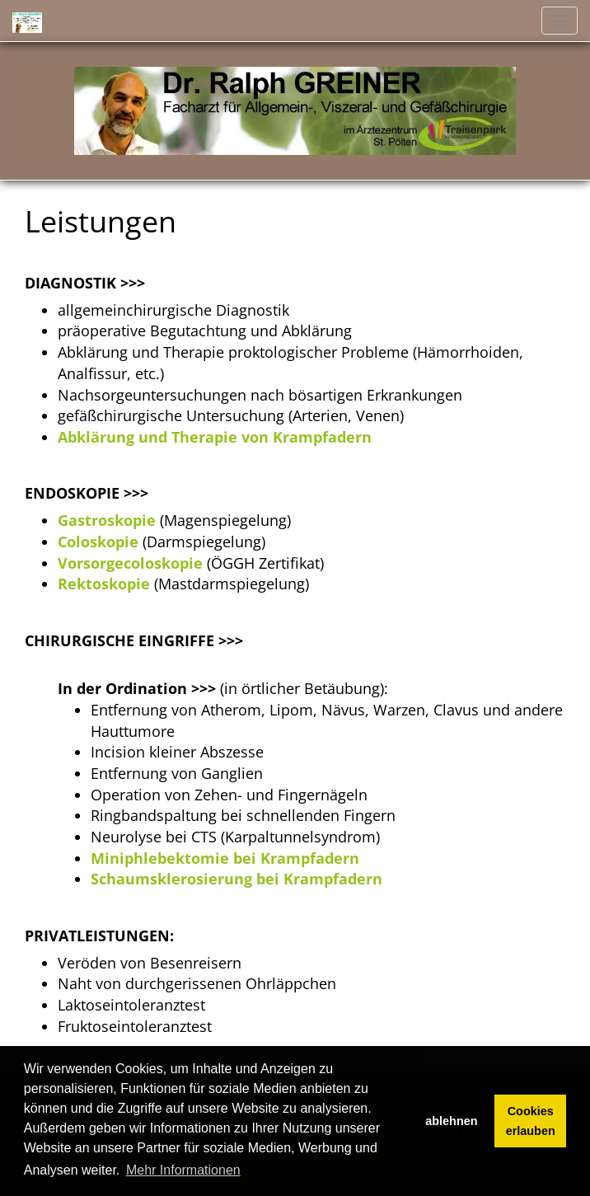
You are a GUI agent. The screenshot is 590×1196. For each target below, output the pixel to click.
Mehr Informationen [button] (183, 1170)
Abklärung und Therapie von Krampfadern (215, 437)
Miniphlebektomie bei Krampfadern (225, 858)
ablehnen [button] (451, 1121)
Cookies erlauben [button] (530, 1121)
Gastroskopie (107, 520)
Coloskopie (98, 541)
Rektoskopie (104, 583)
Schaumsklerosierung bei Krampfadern (236, 879)
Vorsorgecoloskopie (130, 563)
